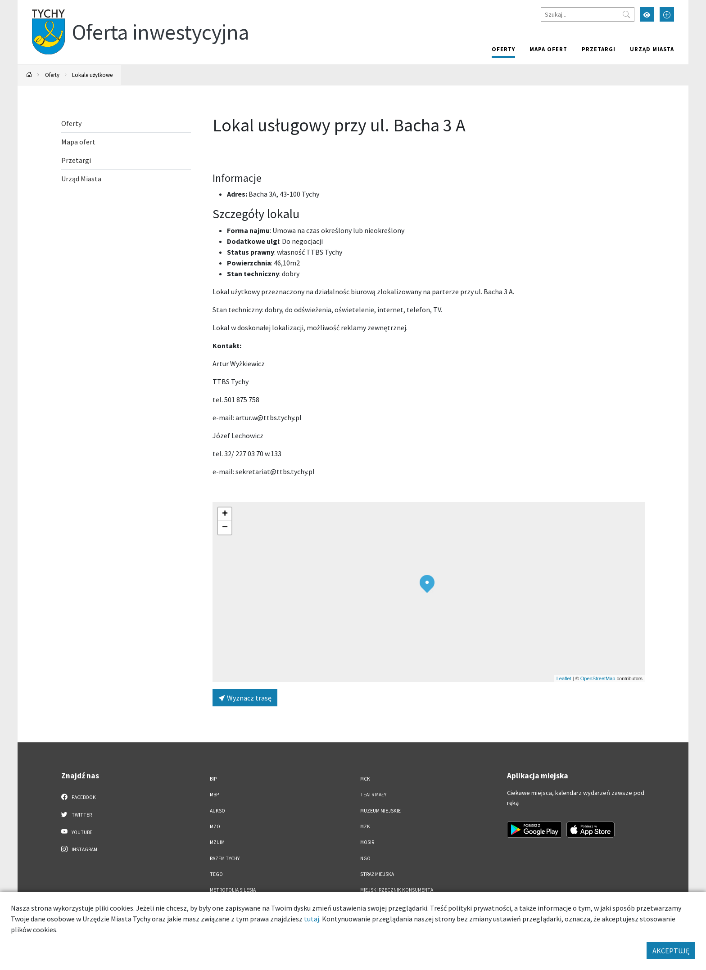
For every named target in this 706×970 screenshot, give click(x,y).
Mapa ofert (548, 49)
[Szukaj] (587, 14)
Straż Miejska (377, 874)
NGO (365, 858)
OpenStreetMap (597, 678)
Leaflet (564, 678)
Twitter (76, 814)
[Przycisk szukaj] (626, 14)
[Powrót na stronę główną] (29, 75)
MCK (365, 779)
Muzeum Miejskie (380, 811)
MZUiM (217, 842)
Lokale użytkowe (92, 74)
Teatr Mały (373, 794)
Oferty (503, 49)
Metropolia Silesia (233, 890)
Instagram (79, 849)
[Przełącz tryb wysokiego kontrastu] (647, 14)
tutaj (311, 918)
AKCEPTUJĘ (670, 950)
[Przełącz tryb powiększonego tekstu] (667, 14)
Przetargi (598, 49)
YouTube (76, 832)
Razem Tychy (225, 858)
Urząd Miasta (652, 49)
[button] (427, 584)
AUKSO (217, 811)
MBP (214, 794)
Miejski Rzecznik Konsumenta (396, 890)
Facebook (78, 797)
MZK (365, 826)
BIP (213, 779)
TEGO (216, 874)
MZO (215, 826)
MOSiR (367, 842)
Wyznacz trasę (245, 697)
